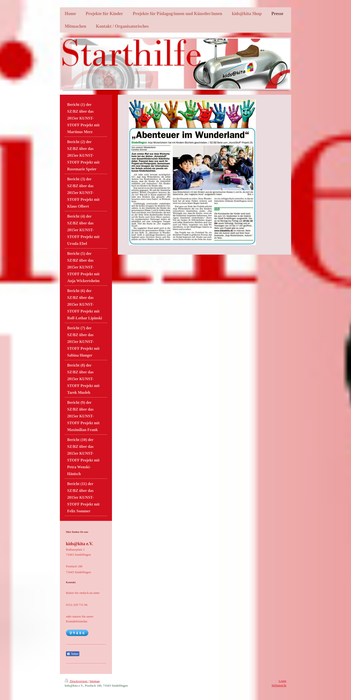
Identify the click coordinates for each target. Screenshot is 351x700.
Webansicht (279, 685)
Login (282, 681)
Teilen (72, 654)
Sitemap (94, 681)
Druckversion (76, 681)
